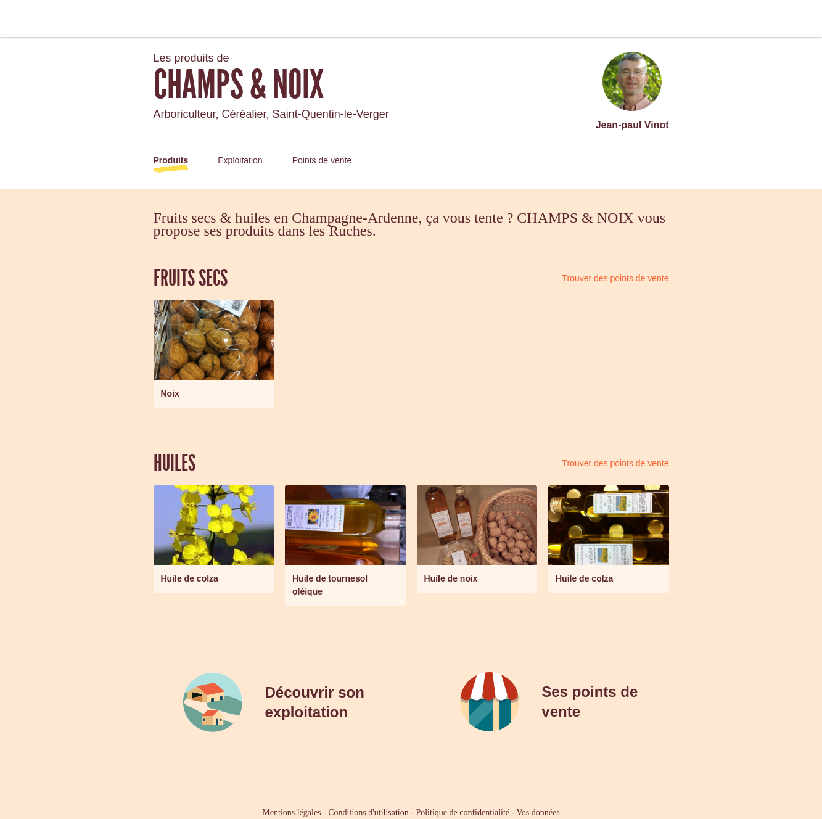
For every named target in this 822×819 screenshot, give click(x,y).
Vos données (538, 812)
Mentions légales (291, 812)
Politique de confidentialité (462, 812)
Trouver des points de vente (615, 278)
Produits (171, 160)
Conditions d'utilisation (368, 812)
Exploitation (240, 160)
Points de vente (322, 160)
